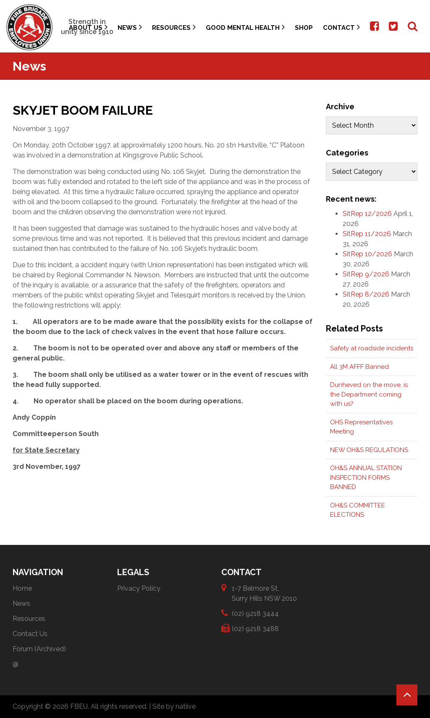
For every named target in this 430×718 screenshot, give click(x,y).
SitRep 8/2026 (366, 294)
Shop (304, 28)
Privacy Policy (138, 588)
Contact (341, 27)
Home (22, 588)
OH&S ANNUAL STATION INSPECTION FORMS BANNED (366, 477)
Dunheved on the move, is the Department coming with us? (369, 394)
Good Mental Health (245, 27)
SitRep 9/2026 (366, 274)
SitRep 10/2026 (367, 254)
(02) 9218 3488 (255, 628)
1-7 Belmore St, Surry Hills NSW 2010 (264, 593)
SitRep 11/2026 (367, 234)
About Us (88, 27)
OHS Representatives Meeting (361, 427)
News (130, 27)
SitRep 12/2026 (367, 214)
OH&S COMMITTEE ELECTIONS (357, 510)
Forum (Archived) (39, 649)
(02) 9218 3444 (255, 613)
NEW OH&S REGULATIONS (369, 450)
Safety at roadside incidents (371, 348)
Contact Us (30, 634)
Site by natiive (174, 706)
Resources (174, 27)
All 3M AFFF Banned (359, 367)
